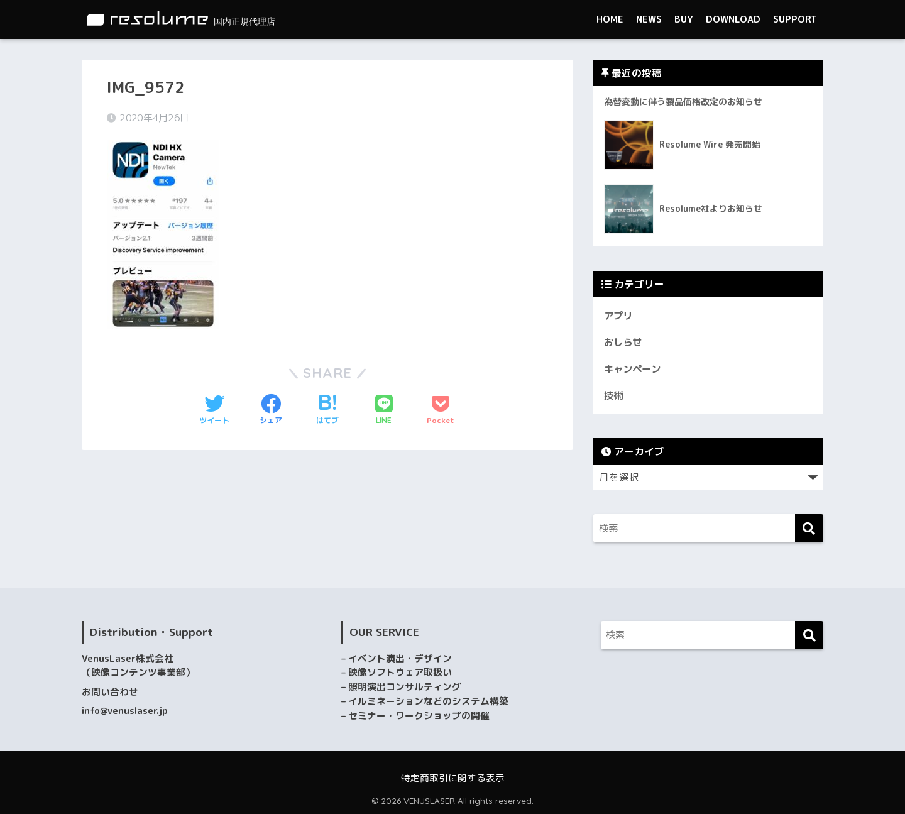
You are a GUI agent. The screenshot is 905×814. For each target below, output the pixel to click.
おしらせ (624, 342)
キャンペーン (634, 369)
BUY (683, 19)
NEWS (649, 19)
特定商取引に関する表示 (453, 777)
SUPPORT (795, 19)
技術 (614, 395)
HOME (609, 19)
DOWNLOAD (733, 19)
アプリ (619, 315)
